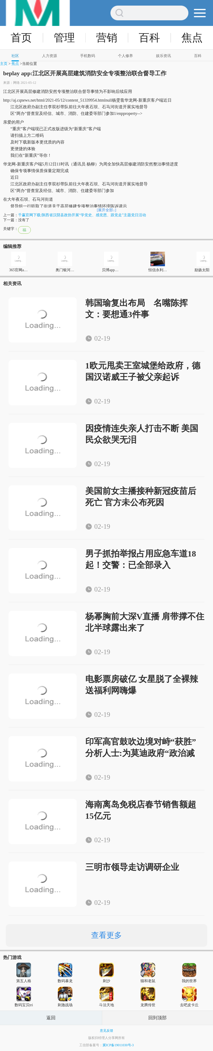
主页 (3, 64)
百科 (149, 38)
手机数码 (87, 56)
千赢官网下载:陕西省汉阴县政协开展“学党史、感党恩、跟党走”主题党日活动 (82, 215)
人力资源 (49, 56)
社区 (15, 56)
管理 (64, 38)
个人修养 (125, 56)
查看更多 (106, 935)
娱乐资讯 (163, 56)
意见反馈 (106, 1030)
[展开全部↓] (106, 210)
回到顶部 (157, 1017)
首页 (21, 38)
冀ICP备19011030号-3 (118, 1045)
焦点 (192, 38)
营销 (106, 38)
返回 (51, 1017)
